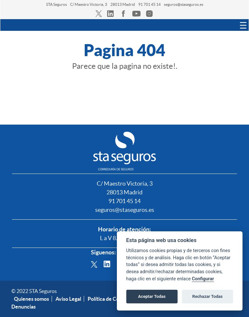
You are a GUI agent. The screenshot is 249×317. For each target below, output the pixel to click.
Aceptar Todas (152, 296)
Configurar (203, 279)
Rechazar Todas (207, 296)
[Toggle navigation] (243, 25)
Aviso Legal (68, 299)
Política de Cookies (109, 299)
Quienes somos (31, 299)
